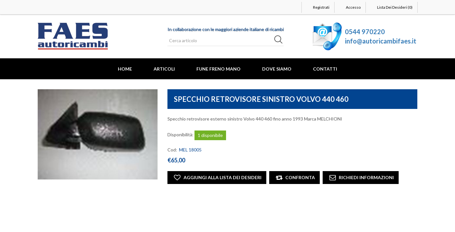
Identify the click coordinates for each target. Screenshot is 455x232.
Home (125, 69)
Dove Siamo (276, 69)
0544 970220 (365, 31)
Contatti (325, 69)
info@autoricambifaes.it (380, 41)
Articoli (164, 69)
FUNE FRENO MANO (218, 69)
